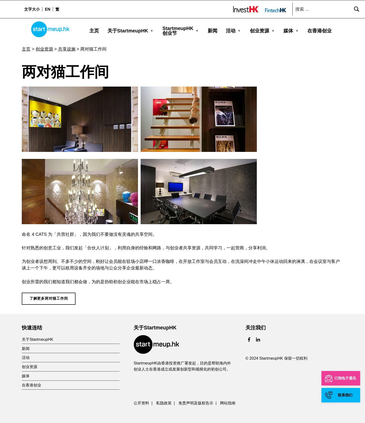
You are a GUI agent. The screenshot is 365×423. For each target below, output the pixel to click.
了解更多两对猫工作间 (49, 296)
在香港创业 (319, 30)
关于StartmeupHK (130, 30)
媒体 (291, 30)
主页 (94, 30)
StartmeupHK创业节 (180, 30)
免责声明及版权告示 (195, 401)
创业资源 (262, 30)
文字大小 (32, 9)
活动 (233, 30)
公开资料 (141, 401)
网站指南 (228, 401)
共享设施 (67, 47)
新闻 (212, 30)
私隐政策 (164, 401)
